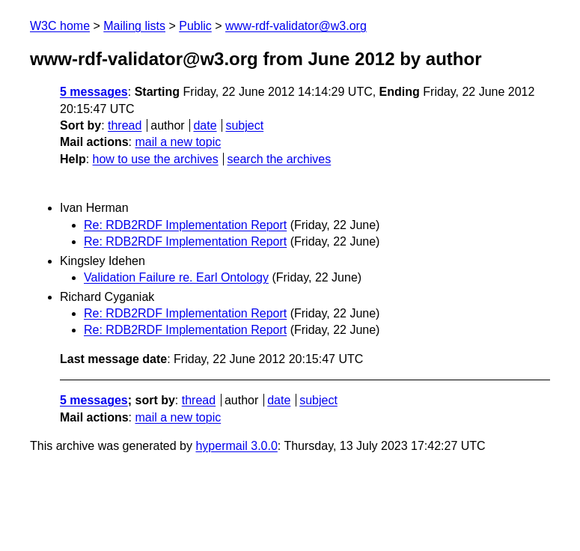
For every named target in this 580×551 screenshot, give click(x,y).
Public (195, 25)
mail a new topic (178, 142)
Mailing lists (134, 25)
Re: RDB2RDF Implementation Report (185, 225)
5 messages (94, 91)
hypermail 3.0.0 (236, 445)
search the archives (280, 159)
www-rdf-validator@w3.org (296, 25)
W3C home (60, 25)
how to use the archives (156, 159)
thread (124, 125)
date (204, 125)
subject (244, 125)
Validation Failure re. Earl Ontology (176, 277)
